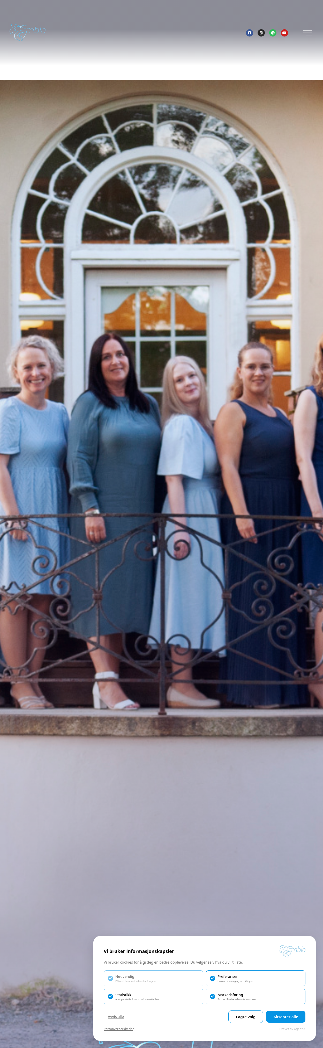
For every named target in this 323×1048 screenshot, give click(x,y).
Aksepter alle (285, 1016)
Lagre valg (246, 1016)
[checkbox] (153, 978)
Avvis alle (116, 1016)
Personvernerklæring (119, 1029)
